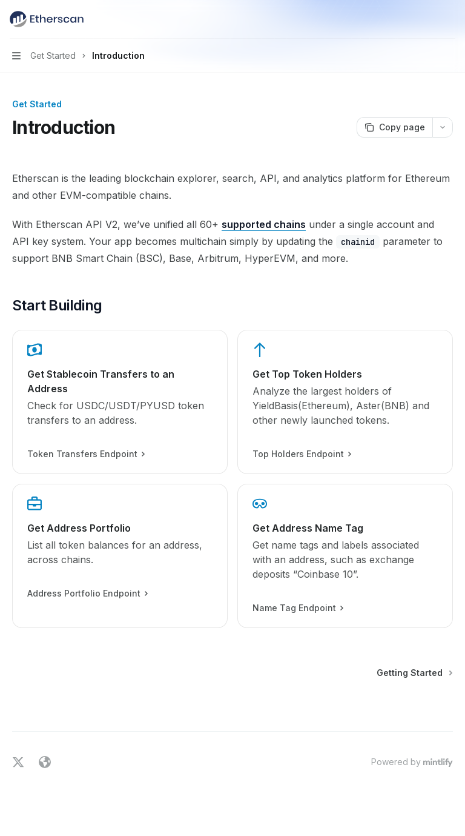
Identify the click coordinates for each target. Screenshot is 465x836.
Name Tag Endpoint (297, 608)
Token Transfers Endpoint (85, 454)
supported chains (264, 224)
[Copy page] (394, 127)
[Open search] (426, 19)
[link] (120, 402)
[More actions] (449, 19)
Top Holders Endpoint (301, 454)
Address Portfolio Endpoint (87, 593)
